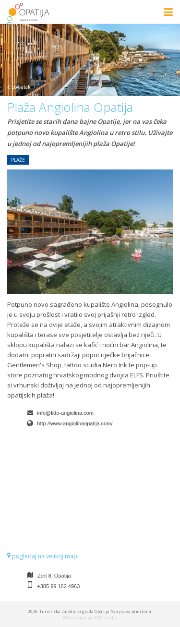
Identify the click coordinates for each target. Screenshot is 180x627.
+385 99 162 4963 (58, 586)
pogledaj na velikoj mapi (43, 556)
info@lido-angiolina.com (65, 413)
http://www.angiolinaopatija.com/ (74, 423)
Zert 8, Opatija (54, 576)
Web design (74, 618)
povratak (19, 87)
